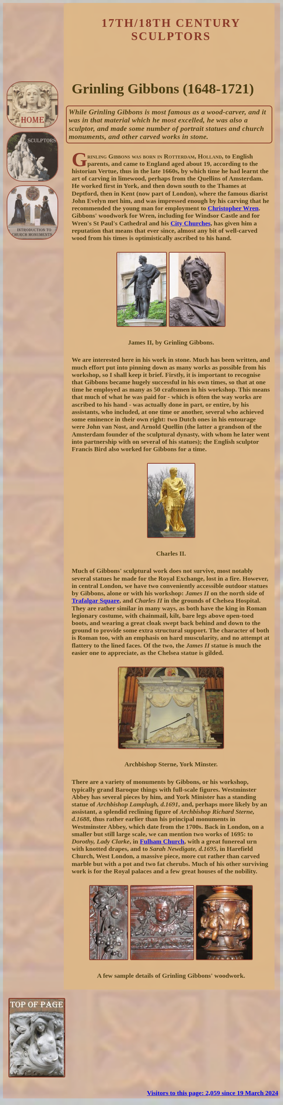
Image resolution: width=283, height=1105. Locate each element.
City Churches (191, 223)
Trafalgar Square (95, 600)
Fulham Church (162, 841)
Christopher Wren (233, 208)
